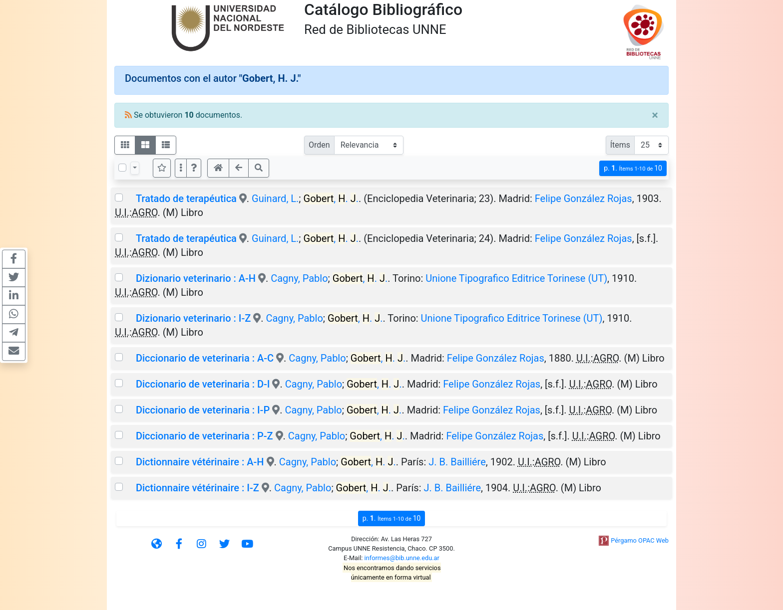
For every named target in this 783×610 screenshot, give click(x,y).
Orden (319, 145)
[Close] (655, 115)
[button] (193, 168)
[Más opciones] (181, 168)
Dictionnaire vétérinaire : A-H (200, 462)
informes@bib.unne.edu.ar (402, 558)
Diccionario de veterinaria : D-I (203, 384)
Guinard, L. (275, 198)
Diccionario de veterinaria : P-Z (204, 436)
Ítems (620, 145)
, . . (331, 198)
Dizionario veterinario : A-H (196, 278)
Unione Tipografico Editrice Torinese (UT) (516, 278)
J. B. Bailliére (457, 462)
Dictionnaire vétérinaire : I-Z (197, 488)
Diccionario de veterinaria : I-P (203, 410)
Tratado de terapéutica (186, 198)
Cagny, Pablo (299, 278)
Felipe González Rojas (583, 198)
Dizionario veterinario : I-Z (193, 318)
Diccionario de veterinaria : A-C (205, 358)
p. (633, 168)
